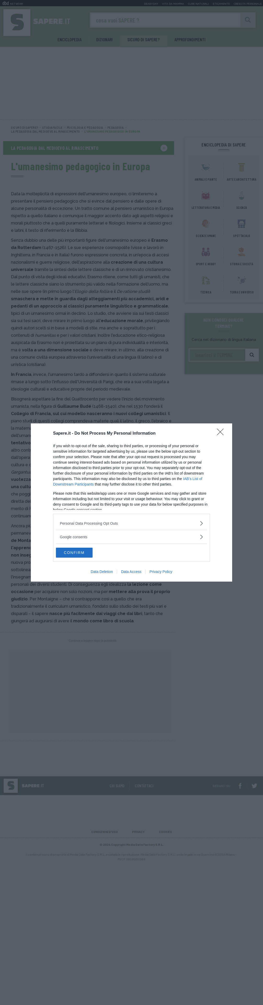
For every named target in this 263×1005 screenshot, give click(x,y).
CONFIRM (80, 553)
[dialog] (131, 502)
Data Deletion (102, 572)
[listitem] (131, 523)
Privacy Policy (161, 572)
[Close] (222, 433)
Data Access (131, 572)
